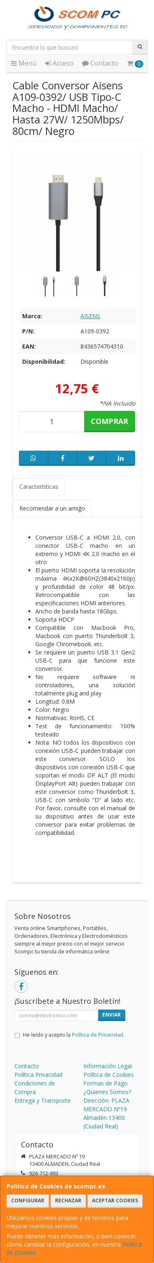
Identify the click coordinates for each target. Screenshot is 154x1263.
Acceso (59, 63)
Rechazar (68, 1200)
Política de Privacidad (97, 1034)
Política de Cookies (108, 1074)
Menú (24, 63)
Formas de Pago (105, 1083)
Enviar (111, 1014)
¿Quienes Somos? (107, 1092)
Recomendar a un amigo (52, 508)
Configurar (27, 1200)
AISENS (90, 316)
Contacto (100, 63)
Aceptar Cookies (115, 1200)
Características (38, 486)
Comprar (109, 421)
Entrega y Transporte (42, 1100)
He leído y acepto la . (73, 1034)
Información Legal (107, 1066)
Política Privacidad (38, 1074)
